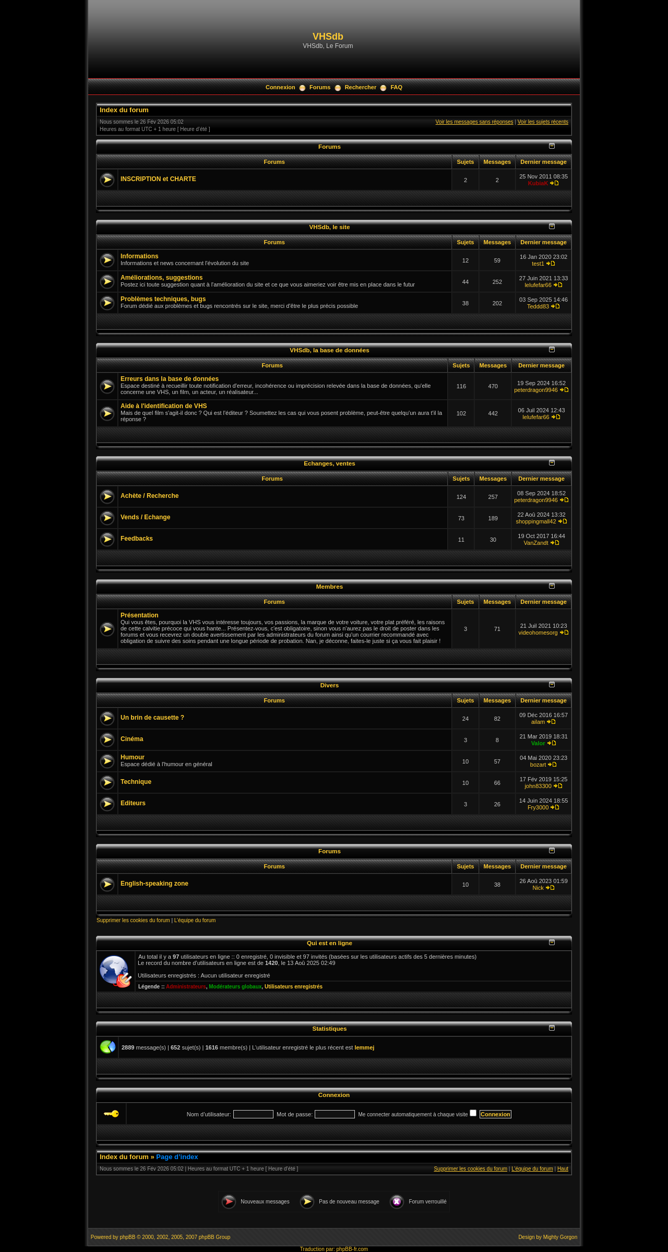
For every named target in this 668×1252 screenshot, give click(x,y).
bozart (538, 764)
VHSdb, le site (329, 226)
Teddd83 (538, 306)
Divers (329, 685)
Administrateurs (186, 986)
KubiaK (538, 183)
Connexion (280, 87)
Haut (562, 1169)
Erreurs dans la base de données (170, 379)
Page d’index (177, 1157)
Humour (133, 757)
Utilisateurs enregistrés (294, 986)
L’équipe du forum (195, 920)
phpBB (127, 1237)
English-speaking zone (154, 883)
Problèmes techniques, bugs (163, 299)
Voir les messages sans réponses (475, 122)
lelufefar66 (537, 285)
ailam (538, 722)
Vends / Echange (145, 517)
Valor (538, 743)
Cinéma (132, 739)
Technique (136, 781)
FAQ (396, 87)
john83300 (537, 786)
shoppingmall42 (536, 521)
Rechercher (361, 87)
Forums (319, 87)
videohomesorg (537, 632)
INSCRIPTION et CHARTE (158, 179)
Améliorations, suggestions (161, 277)
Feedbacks (137, 538)
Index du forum (124, 110)
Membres (329, 586)
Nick (537, 888)
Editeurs (133, 803)
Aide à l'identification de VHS (164, 406)
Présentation (140, 615)
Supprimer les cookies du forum (133, 920)
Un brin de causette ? (152, 717)
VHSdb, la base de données (329, 350)
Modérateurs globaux (235, 986)
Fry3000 (538, 807)
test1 (538, 263)
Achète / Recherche (149, 495)
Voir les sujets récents (543, 122)
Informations (140, 256)
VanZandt (536, 543)
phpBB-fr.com (352, 1249)
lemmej (364, 1047)
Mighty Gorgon (560, 1237)
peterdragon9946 (536, 390)
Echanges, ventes (329, 463)
